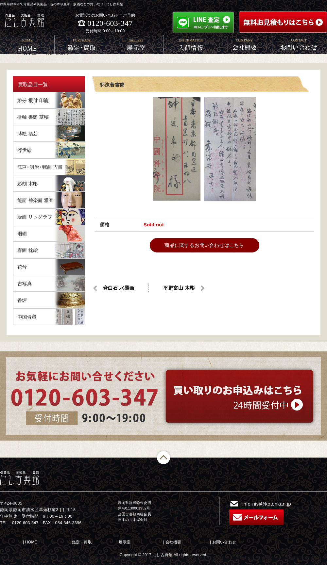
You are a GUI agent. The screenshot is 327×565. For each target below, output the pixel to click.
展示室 (125, 542)
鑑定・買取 (82, 542)
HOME (31, 542)
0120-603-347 (109, 23)
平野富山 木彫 (179, 288)
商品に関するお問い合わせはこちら (204, 245)
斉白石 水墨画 (118, 288)
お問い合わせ (224, 542)
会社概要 (173, 542)
